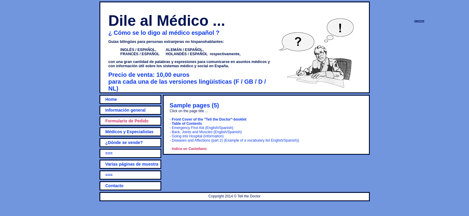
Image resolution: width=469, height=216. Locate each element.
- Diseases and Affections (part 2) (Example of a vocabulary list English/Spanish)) (234, 140)
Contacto (114, 185)
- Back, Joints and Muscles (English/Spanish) (206, 132)
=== (109, 153)
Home (111, 99)
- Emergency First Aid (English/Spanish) (201, 128)
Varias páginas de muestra (132, 164)
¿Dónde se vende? (124, 142)
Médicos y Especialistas (129, 131)
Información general (125, 110)
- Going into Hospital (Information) (197, 136)
